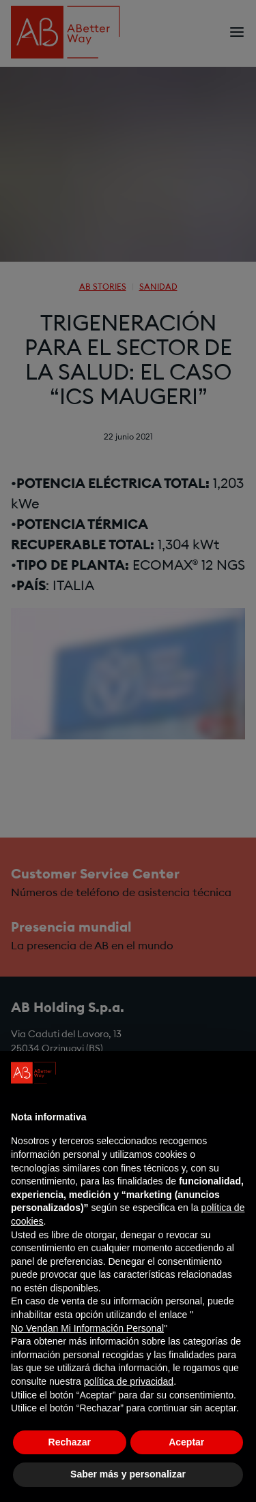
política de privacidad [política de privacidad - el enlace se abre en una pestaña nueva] (129, 1381)
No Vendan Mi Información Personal (87, 1328)
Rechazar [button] (69, 1442)
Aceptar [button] (186, 1442)
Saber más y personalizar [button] (128, 1474)
